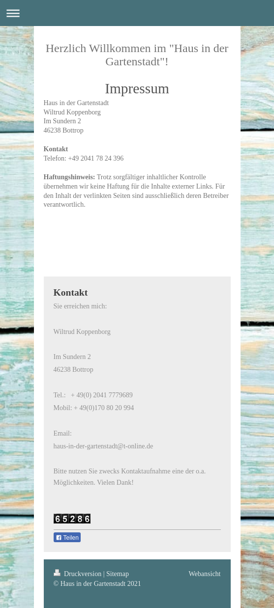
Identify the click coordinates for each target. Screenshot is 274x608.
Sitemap (117, 574)
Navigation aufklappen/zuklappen (137, 13)
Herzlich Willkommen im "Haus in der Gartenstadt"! (137, 55)
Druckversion (78, 574)
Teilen (67, 537)
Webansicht (205, 574)
